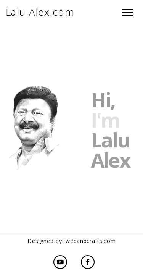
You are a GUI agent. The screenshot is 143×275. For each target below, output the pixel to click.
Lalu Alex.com (40, 12)
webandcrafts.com (91, 240)
